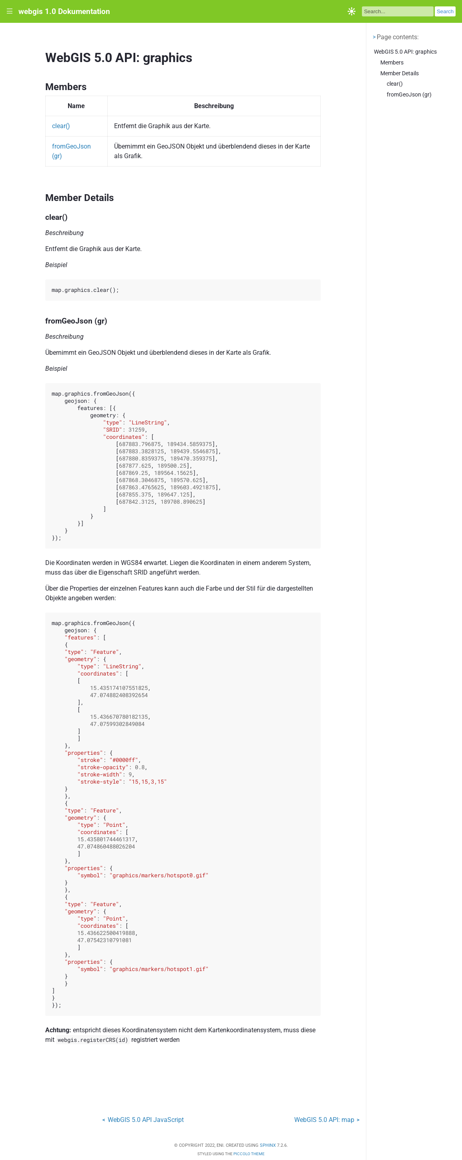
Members (392, 62)
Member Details (399, 73)
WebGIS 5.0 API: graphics (405, 51)
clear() (395, 83)
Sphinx (268, 1145)
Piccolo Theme (249, 1154)
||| (10, 11)
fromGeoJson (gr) (409, 94)
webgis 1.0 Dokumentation (64, 11)
